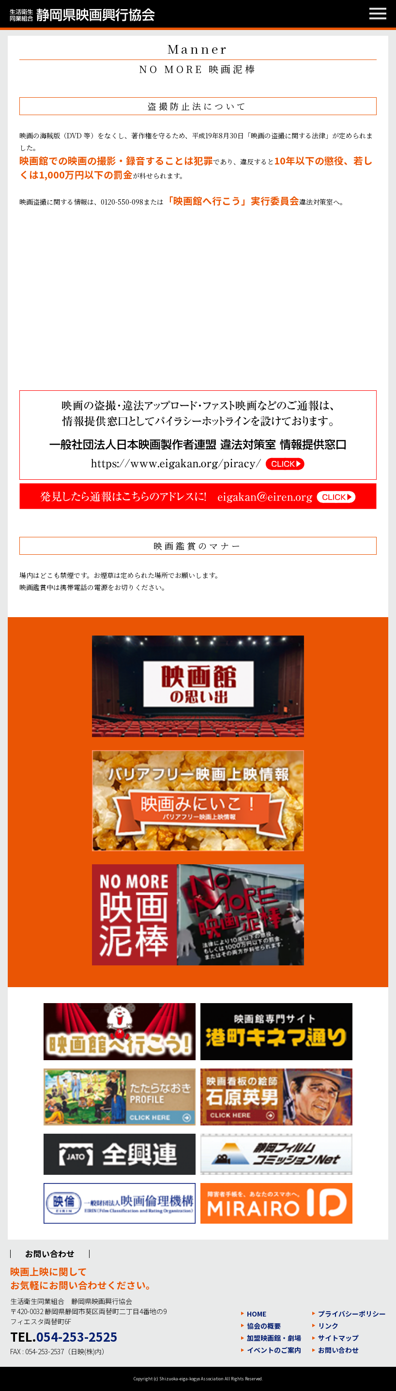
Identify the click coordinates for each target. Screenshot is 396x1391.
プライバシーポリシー (352, 1313)
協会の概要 (264, 1326)
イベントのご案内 (274, 1350)
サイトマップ (338, 1338)
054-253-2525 (77, 1336)
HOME (256, 1313)
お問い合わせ (338, 1350)
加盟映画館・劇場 (274, 1338)
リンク (328, 1326)
